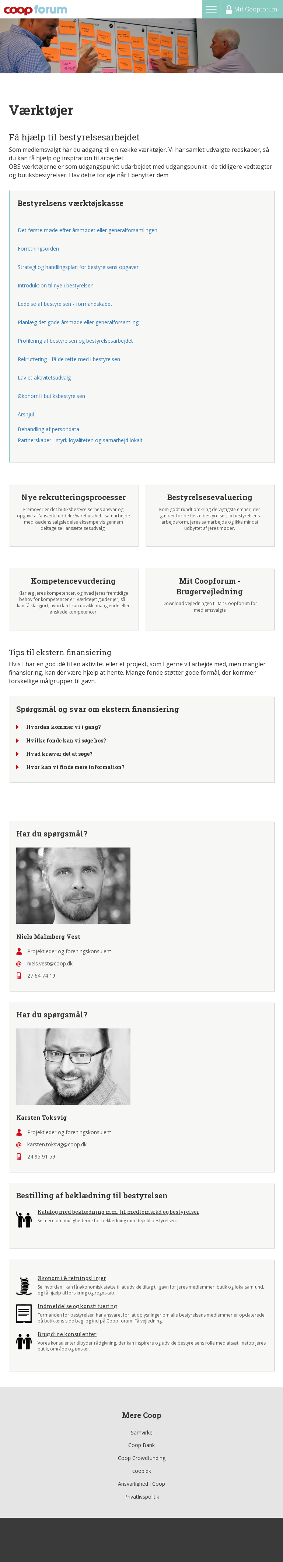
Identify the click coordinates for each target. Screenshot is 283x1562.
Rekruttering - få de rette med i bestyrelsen (69, 359)
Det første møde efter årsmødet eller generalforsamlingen (87, 230)
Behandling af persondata (48, 429)
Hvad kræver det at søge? (59, 753)
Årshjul (26, 414)
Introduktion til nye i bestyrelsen (56, 285)
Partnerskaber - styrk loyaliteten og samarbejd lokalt (80, 440)
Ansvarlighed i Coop (141, 1483)
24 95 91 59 (41, 1156)
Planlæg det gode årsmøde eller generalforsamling (78, 322)
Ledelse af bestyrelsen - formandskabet (65, 303)
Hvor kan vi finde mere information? (75, 767)
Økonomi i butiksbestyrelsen (51, 395)
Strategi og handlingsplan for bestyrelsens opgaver (79, 266)
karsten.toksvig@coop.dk (57, 1144)
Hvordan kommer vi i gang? (63, 727)
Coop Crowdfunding (141, 1457)
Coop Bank (141, 1445)
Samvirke (142, 1432)
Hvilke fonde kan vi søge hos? (66, 740)
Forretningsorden (38, 248)
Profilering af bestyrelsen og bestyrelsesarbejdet (75, 340)
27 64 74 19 (41, 975)
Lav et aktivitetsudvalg (44, 377)
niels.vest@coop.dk (50, 963)
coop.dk (141, 1470)
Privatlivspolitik (141, 1496)
